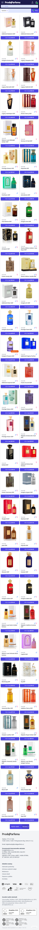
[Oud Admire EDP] (9, 209)
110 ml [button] (10, 145)
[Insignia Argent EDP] (29, 480)
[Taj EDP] (29, 669)
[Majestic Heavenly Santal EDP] (9, 749)
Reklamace (5, 871)
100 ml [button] (29, 64)
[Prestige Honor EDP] (9, 423)
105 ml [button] (10, 64)
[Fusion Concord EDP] (29, 397)
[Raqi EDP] (29, 804)
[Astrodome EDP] (29, 183)
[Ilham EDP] (9, 777)
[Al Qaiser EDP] (9, 236)
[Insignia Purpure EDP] (9, 344)
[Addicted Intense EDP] (29, 22)
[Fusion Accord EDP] (29, 370)
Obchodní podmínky (8, 866)
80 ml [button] (9, 172)
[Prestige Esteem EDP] (9, 156)
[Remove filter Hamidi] (7, 10)
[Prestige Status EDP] (9, 397)
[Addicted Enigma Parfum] (29, 344)
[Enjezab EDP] (29, 533)
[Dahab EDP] (9, 452)
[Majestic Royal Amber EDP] (29, 722)
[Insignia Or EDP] (29, 291)
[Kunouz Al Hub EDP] (29, 128)
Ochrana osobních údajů (9, 869)
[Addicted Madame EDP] (9, 22)
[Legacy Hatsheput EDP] (9, 101)
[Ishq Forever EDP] (29, 777)
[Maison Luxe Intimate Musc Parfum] (9, 641)
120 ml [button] (10, 38)
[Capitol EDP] (29, 641)
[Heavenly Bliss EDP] (9, 696)
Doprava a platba (7, 876)
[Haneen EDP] (29, 560)
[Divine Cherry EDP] (29, 101)
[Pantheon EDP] (9, 183)
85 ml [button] (9, 280)
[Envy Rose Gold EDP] (9, 804)
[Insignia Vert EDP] (29, 209)
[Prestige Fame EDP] (29, 317)
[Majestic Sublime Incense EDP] (29, 613)
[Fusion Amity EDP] (9, 264)
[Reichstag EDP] (9, 669)
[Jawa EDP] (9, 533)
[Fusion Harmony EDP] (9, 480)
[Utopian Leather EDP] (9, 722)
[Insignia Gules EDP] (9, 586)
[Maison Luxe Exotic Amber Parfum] (9, 613)
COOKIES (34, 927)
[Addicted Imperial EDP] (9, 370)
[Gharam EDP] (9, 560)
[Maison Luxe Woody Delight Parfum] (29, 749)
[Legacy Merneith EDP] (9, 75)
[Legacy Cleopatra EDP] (29, 48)
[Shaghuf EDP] (9, 507)
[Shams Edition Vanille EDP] (29, 264)
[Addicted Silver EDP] (9, 291)
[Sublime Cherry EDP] (29, 696)
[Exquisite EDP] (29, 156)
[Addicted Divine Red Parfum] (29, 452)
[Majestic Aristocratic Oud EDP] (29, 423)
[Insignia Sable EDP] (29, 586)
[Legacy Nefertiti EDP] (29, 75)
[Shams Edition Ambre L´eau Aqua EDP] (29, 236)
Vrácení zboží (6, 874)
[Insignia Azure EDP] (9, 317)
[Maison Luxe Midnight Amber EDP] (9, 128)
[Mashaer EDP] (29, 507)
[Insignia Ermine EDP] (9, 48)
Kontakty (4, 879)
